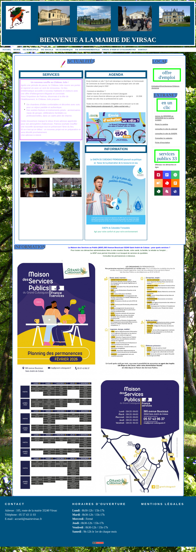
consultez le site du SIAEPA (166, 134)
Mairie (17, 50)
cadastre (168, 138)
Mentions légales (162, 504)
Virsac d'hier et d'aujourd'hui (119, 50)
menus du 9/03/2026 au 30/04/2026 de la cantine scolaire (164, 118)
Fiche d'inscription (162, 143)
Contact (142, 50)
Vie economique (64, 50)
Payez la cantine (161, 124)
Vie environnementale (87, 50)
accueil (7, 50)
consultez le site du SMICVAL (166, 129)
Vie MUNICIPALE (30, 50)
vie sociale (47, 50)
